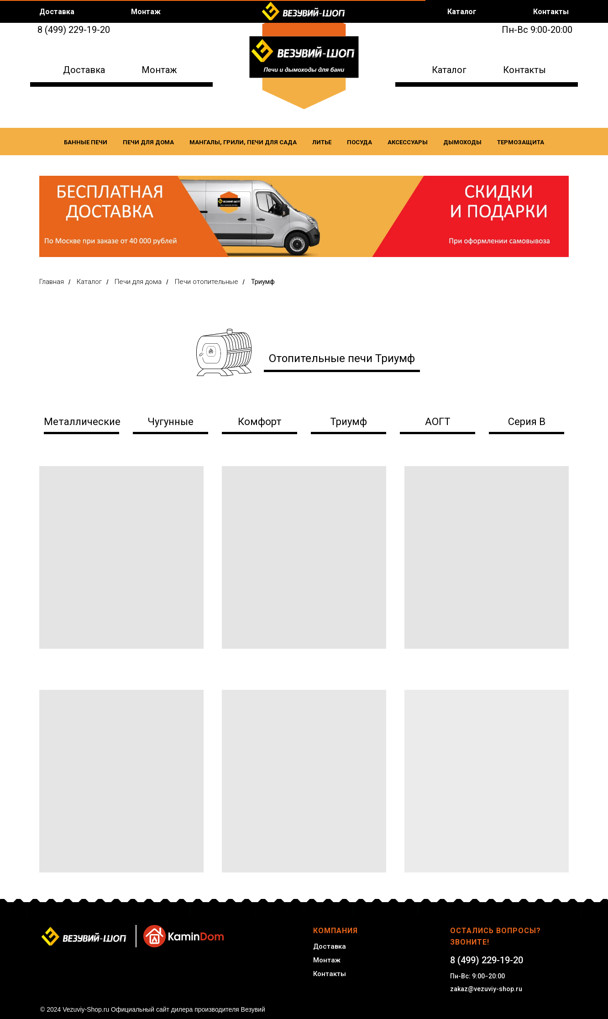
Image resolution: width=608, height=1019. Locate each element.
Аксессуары (408, 142)
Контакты (524, 69)
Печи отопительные (206, 282)
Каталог (449, 69)
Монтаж (159, 69)
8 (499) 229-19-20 (73, 29)
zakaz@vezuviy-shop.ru (486, 989)
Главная (51, 282)
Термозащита (520, 142)
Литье (321, 142)
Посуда (359, 142)
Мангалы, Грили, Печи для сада (243, 142)
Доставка (84, 69)
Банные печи (85, 142)
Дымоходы (462, 142)
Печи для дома (148, 142)
